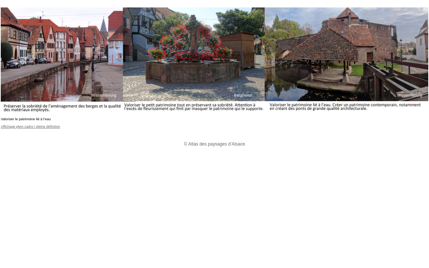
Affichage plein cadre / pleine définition (30, 126)
